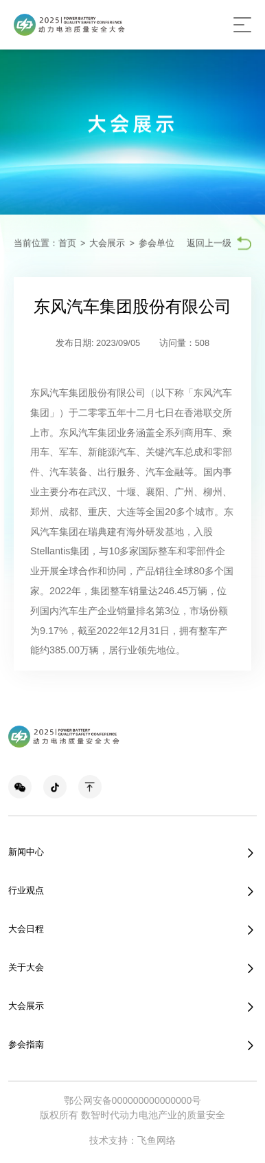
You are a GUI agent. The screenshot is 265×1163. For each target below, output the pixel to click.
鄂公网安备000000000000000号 (133, 1100)
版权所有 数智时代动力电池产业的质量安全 (132, 1114)
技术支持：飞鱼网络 (132, 1140)
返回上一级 (209, 243)
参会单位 (156, 243)
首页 (67, 243)
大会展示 (107, 243)
